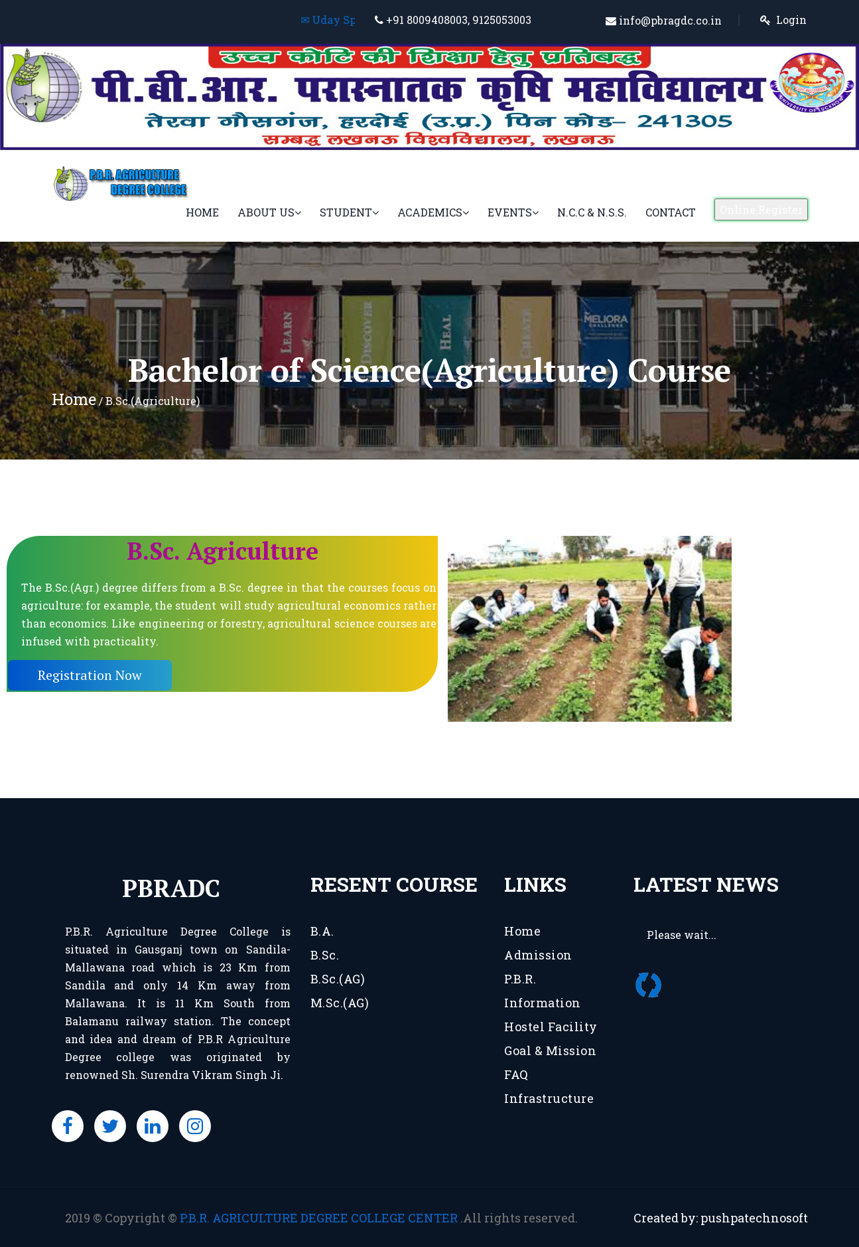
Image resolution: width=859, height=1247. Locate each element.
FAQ (516, 1074)
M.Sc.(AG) (339, 1003)
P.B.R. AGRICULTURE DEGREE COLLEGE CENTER (320, 1218)
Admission (538, 955)
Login (791, 20)
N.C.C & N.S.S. (592, 212)
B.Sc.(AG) (337, 979)
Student (349, 212)
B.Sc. (325, 955)
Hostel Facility (551, 1027)
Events (513, 212)
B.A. (322, 931)
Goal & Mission (550, 1050)
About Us (269, 212)
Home (202, 212)
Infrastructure (549, 1098)
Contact (670, 212)
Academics (433, 212)
